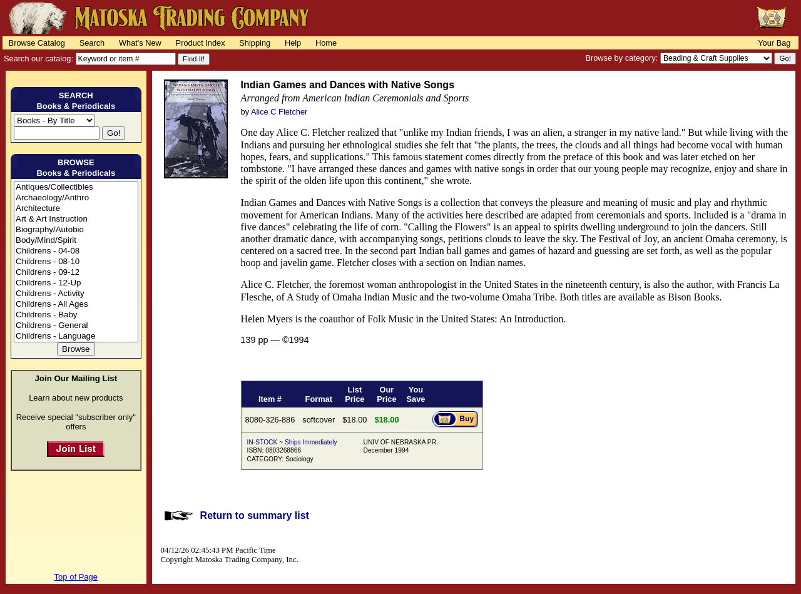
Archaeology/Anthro (76, 198)
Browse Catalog (37, 43)
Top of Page (76, 576)
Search (92, 43)
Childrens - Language (76, 336)
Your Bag (774, 43)
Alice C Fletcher (279, 111)
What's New (140, 43)
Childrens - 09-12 (76, 272)
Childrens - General (76, 325)
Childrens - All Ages (76, 304)
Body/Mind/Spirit (76, 240)
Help (293, 43)
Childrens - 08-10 (76, 262)
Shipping (254, 43)
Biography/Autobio (76, 230)
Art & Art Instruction (76, 219)
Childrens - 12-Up (76, 283)
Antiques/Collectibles (76, 187)
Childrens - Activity (76, 294)
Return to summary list (254, 515)
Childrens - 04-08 (76, 251)
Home (326, 43)
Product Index (200, 43)
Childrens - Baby (76, 315)
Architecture (76, 208)
